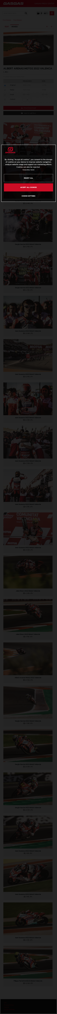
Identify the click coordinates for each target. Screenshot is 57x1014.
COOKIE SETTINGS (28, 196)
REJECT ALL (28, 178)
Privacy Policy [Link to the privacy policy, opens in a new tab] (26, 170)
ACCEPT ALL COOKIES (28, 187)
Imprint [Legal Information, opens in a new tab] (32, 170)
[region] (28, 173)
